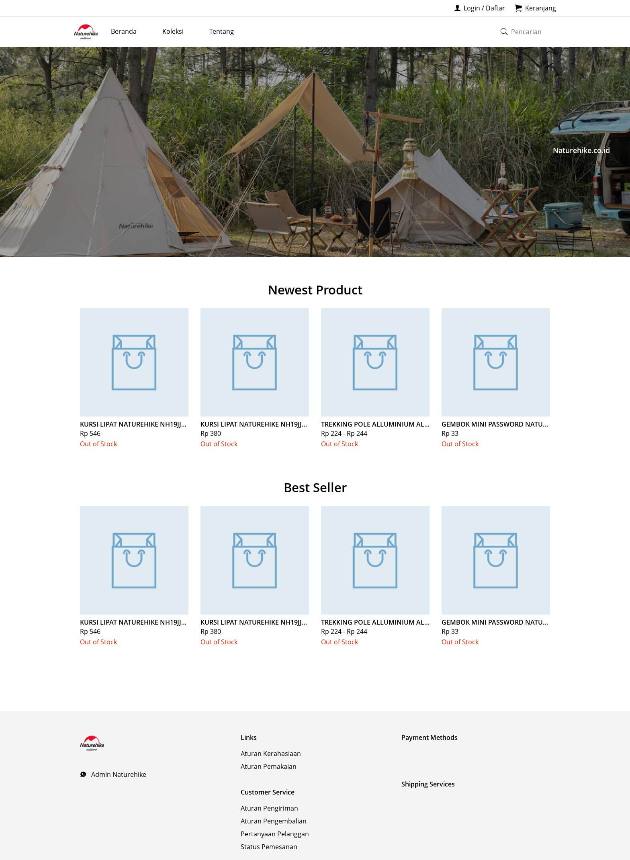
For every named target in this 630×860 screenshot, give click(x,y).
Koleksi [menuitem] (173, 31)
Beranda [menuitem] (124, 31)
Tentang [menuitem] (221, 31)
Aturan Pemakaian (269, 766)
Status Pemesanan (269, 846)
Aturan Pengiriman (269, 808)
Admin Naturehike (118, 774)
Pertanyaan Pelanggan (275, 833)
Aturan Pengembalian (274, 821)
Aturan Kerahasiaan (271, 753)
